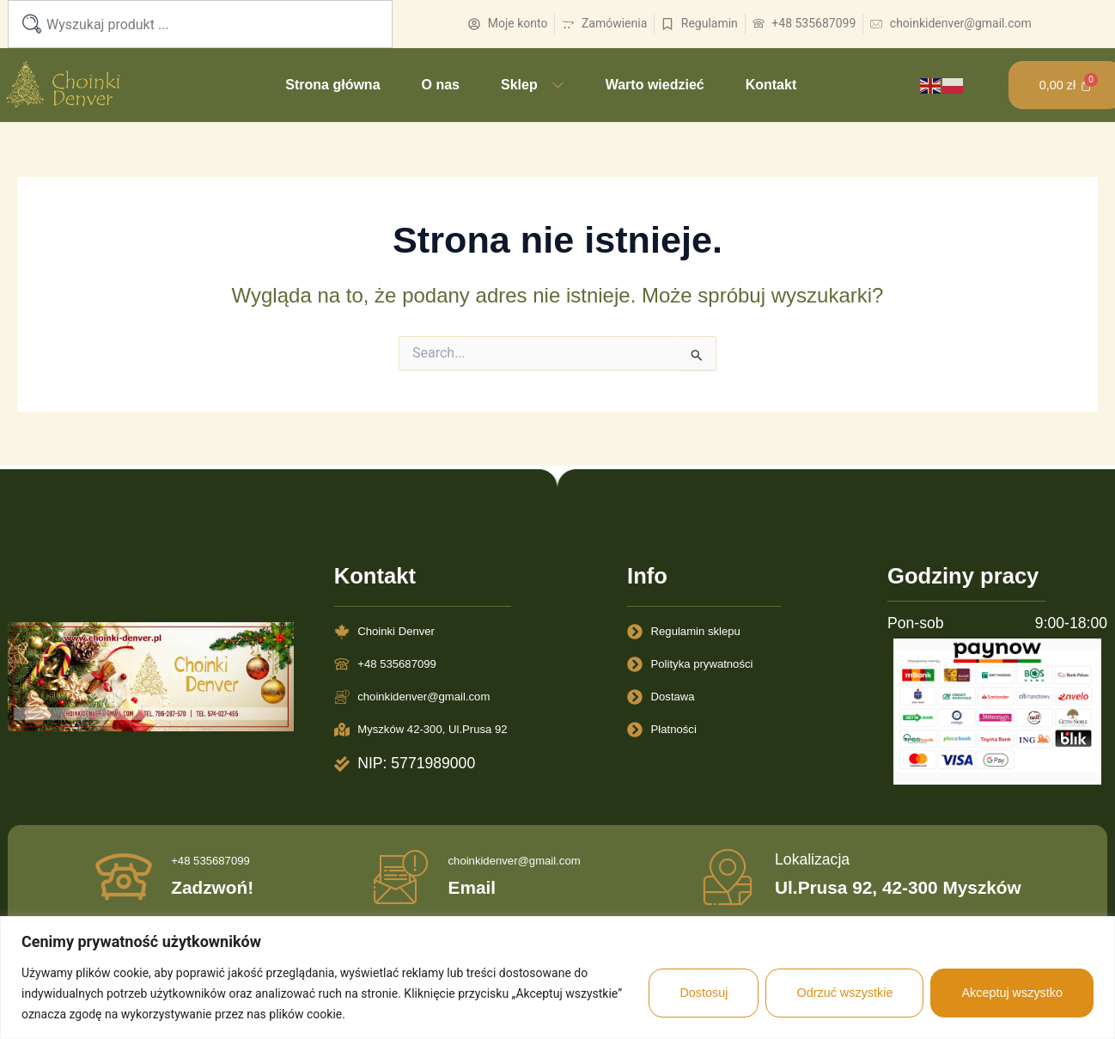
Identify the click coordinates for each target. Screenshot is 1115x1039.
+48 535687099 (212, 859)
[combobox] (200, 24)
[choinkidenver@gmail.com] (390, 876)
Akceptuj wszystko (1012, 992)
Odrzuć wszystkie (844, 992)
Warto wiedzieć (655, 84)
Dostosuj (703, 992)
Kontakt (771, 84)
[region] (557, 977)
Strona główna (332, 84)
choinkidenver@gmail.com (526, 859)
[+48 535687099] (112, 876)
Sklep (532, 84)
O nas (441, 84)
